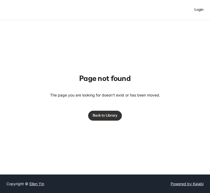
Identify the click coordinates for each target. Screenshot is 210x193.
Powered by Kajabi (187, 183)
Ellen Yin (36, 183)
